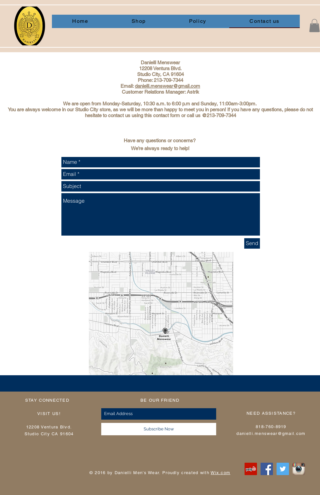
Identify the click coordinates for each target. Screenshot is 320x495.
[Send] (252, 243)
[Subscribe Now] (158, 429)
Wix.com (220, 472)
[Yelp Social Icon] (251, 469)
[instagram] (299, 469)
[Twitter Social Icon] (283, 469)
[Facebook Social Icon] (267, 469)
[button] (314, 25)
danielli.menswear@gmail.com (167, 86)
